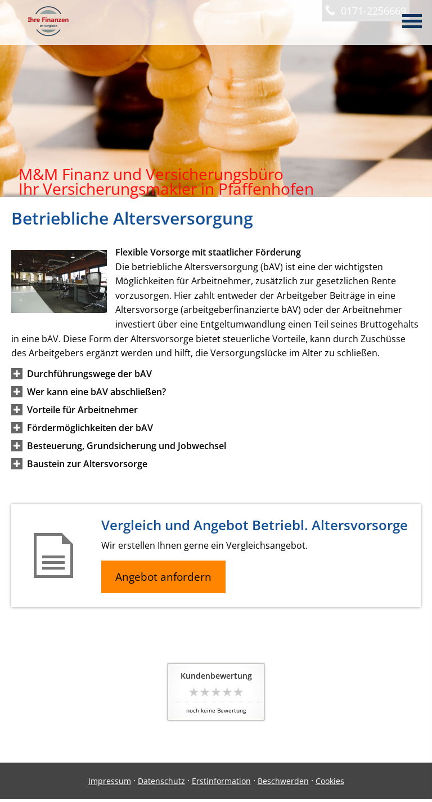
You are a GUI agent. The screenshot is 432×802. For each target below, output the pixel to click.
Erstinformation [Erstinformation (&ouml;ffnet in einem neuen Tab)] (221, 781)
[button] (89, 374)
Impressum (109, 781)
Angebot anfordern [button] (163, 577)
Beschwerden (283, 781)
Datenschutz (161, 781)
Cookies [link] (330, 781)
